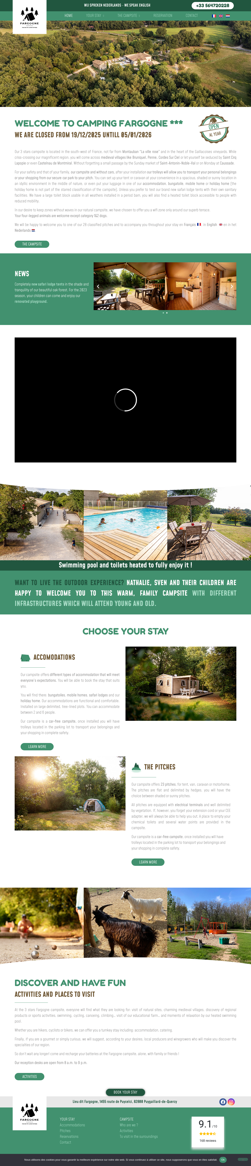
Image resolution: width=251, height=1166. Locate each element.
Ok (223, 1159)
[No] (243, 1159)
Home (69, 15)
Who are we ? (129, 1125)
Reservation (162, 15)
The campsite (129, 15)
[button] (98, 286)
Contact (192, 15)
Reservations (69, 1136)
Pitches (65, 1131)
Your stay (95, 15)
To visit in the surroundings (139, 1136)
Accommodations (72, 1125)
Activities (126, 1131)
